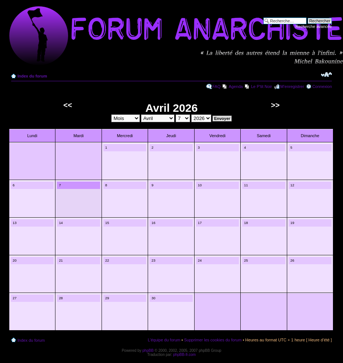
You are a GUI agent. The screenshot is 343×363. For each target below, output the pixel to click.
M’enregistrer (292, 86)
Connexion (322, 86)
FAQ (216, 86)
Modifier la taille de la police (326, 74)
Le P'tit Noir (261, 86)
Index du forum (32, 76)
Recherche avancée (313, 26)
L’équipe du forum (164, 340)
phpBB (148, 350)
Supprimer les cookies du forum (213, 340)
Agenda (236, 86)
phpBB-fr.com (184, 355)
